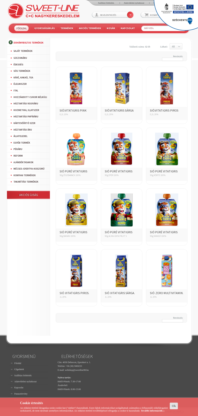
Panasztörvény (20, 393)
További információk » (152, 410)
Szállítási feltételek (23, 375)
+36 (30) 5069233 (74, 366)
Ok (174, 406)
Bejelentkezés (108, 15)
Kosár (111, 28)
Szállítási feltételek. (106, 3)
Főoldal (22, 28)
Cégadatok (19, 369)
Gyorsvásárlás (44, 28)
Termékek (66, 28)
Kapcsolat (128, 28)
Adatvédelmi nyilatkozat (134, 3)
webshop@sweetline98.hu (77, 370)
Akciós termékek (90, 28)
